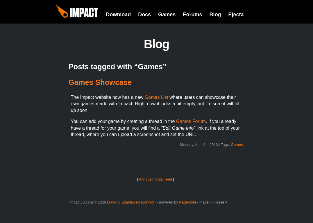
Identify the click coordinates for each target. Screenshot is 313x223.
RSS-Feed (163, 179)
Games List (156, 97)
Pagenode (187, 202)
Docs (144, 14)
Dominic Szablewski (123, 202)
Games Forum (191, 121)
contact (148, 202)
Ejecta (236, 14)
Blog (215, 14)
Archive (145, 179)
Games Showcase (100, 82)
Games (167, 14)
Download (118, 14)
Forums (192, 14)
